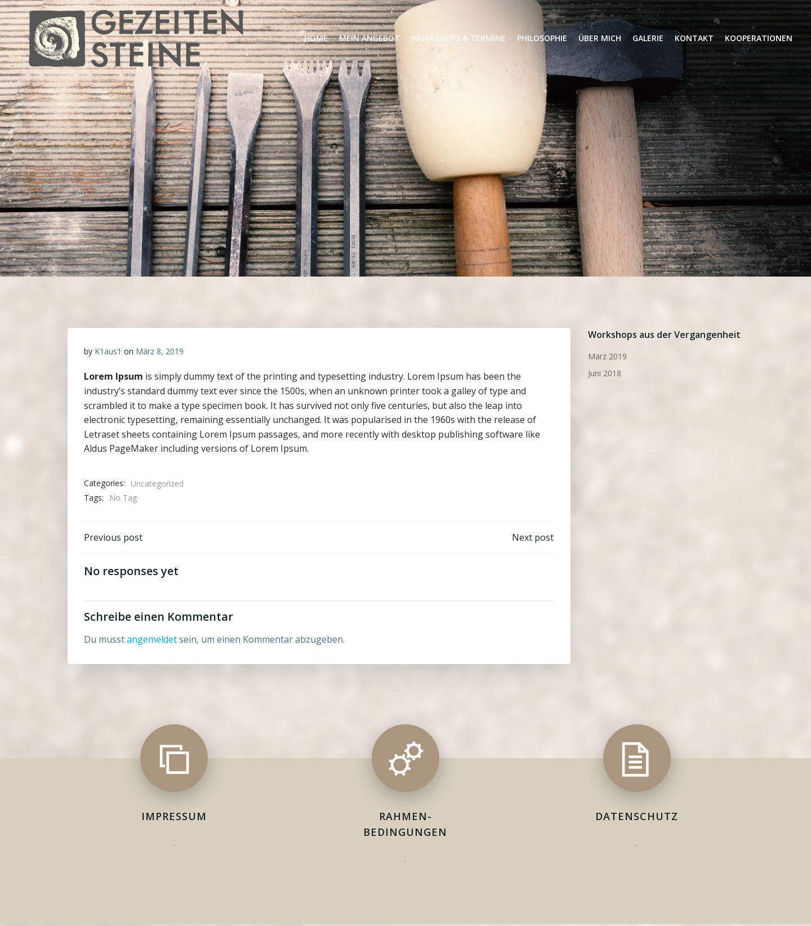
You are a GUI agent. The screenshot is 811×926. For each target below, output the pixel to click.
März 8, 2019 (160, 351)
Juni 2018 (604, 372)
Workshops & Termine (458, 38)
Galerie (647, 38)
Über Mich (599, 38)
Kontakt (694, 38)
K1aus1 (108, 351)
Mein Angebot (369, 38)
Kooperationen (758, 38)
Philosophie (542, 38)
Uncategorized (157, 483)
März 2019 (606, 355)
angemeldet (152, 640)
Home (316, 38)
